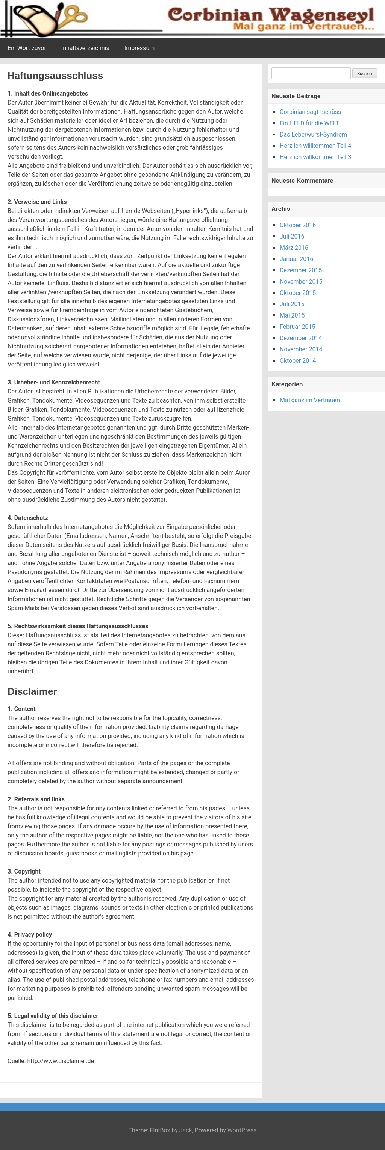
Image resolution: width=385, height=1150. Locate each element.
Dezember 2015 (301, 270)
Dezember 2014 (301, 338)
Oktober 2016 (298, 225)
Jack (185, 1130)
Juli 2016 (292, 236)
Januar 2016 (296, 259)
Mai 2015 (292, 315)
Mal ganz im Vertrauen (310, 400)
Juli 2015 (292, 304)
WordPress (242, 1130)
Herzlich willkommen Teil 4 (315, 145)
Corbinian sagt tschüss (310, 111)
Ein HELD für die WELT (309, 123)
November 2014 (301, 349)
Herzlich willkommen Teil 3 (315, 157)
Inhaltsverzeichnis (85, 48)
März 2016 (294, 247)
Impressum (139, 48)
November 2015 (301, 281)
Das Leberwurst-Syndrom (313, 134)
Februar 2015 (297, 326)
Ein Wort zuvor (27, 48)
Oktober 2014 (298, 360)
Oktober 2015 (298, 292)
